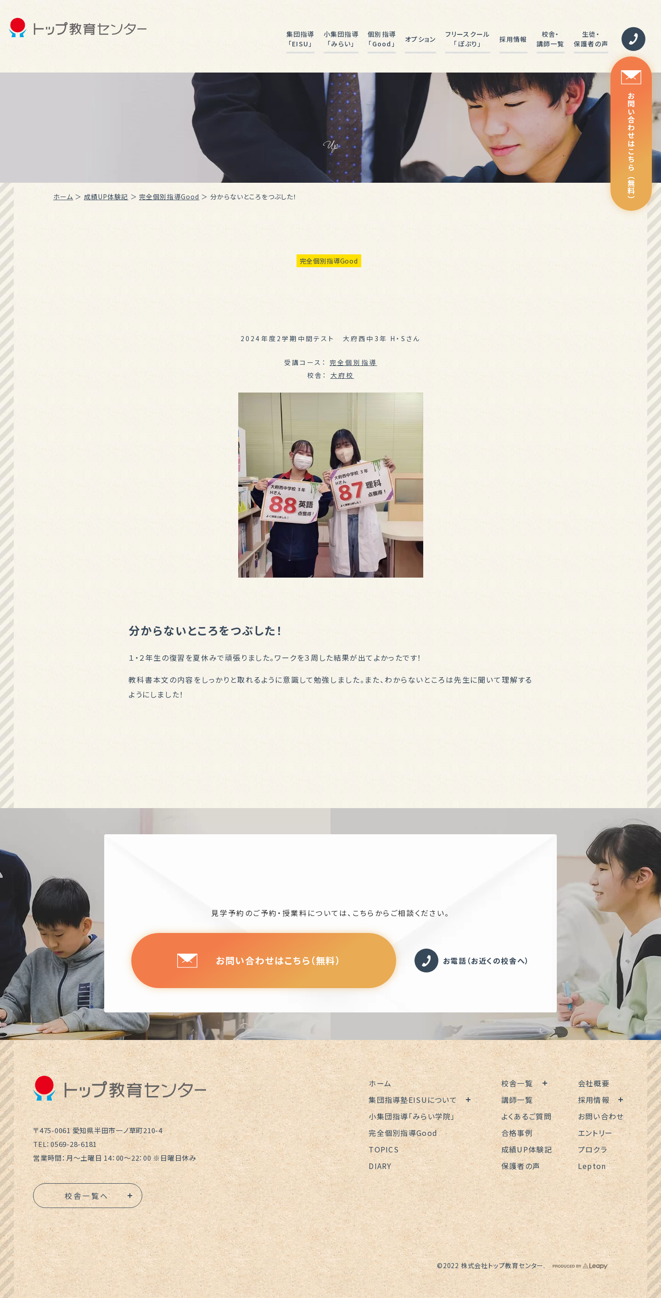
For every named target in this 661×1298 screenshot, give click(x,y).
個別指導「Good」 (382, 38)
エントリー (595, 1132)
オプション (420, 39)
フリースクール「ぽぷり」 (467, 38)
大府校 (342, 375)
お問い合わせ (601, 1116)
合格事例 (517, 1132)
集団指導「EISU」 (300, 38)
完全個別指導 (353, 362)
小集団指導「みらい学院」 (412, 1116)
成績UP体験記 (106, 196)
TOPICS (384, 1149)
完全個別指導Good (169, 196)
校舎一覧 (517, 1083)
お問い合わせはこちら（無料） (631, 136)
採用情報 (513, 39)
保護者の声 (520, 1165)
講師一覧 (517, 1099)
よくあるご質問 (526, 1116)
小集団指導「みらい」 (341, 38)
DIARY (380, 1165)
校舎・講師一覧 (551, 38)
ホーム (63, 196)
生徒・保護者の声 (591, 38)
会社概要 (594, 1083)
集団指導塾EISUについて (413, 1099)
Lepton (592, 1165)
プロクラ (592, 1149)
